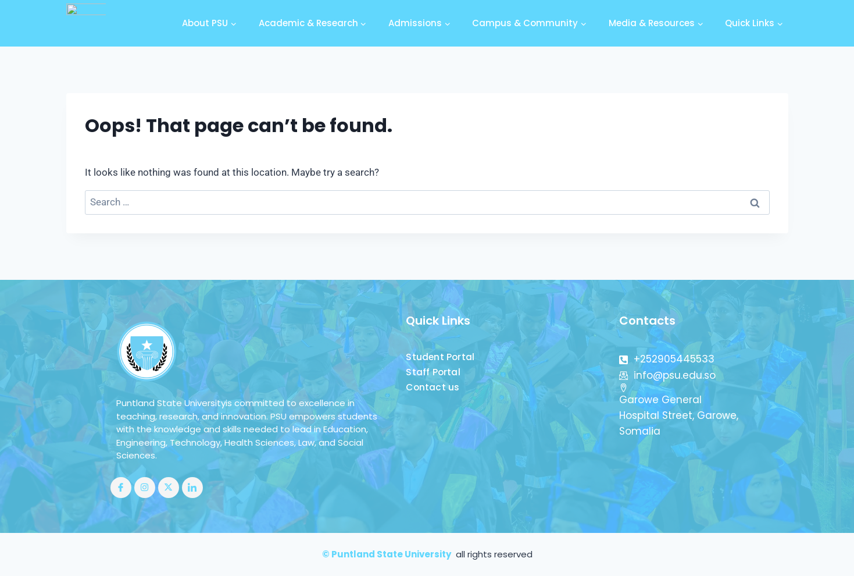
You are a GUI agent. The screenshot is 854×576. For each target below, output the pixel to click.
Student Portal (441, 357)
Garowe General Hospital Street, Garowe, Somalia (678, 410)
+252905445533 (666, 359)
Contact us (433, 387)
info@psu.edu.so (667, 375)
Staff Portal (433, 372)
